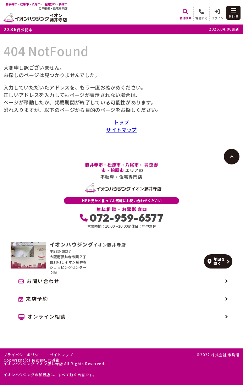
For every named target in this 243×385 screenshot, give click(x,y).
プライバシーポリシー (23, 355)
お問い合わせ (39, 280)
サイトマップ (121, 129)
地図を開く (216, 261)
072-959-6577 (121, 217)
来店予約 (33, 298)
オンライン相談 (42, 316)
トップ (121, 122)
